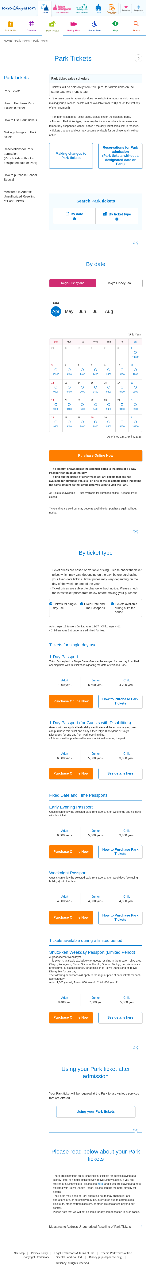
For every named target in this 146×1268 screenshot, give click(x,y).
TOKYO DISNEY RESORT (19, 8)
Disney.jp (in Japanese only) (105, 1257)
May (69, 311)
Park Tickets (12, 91)
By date (77, 214)
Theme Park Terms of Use (116, 1253)
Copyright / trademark (36, 1257)
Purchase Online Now (95, 455)
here (100, 1183)
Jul (96, 311)
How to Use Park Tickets (20, 120)
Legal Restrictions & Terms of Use (74, 1253)
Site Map (19, 1253)
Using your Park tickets (96, 1111)
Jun (82, 311)
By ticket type (120, 214)
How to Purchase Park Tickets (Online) (19, 106)
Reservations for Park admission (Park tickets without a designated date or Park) (120, 156)
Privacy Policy (39, 1253)
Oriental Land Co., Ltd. (69, 1257)
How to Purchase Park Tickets (120, 701)
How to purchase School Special (20, 177)
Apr (55, 311)
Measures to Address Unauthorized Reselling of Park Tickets (19, 196)
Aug (109, 311)
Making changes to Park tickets (71, 156)
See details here (120, 773)
